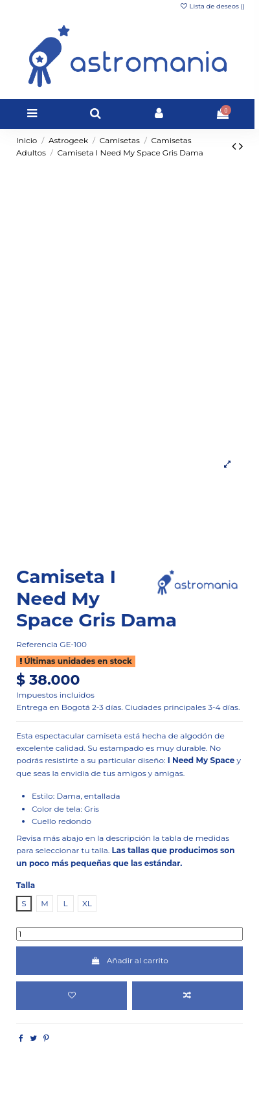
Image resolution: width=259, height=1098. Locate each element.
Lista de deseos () (212, 6)
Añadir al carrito (129, 960)
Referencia (37, 644)
